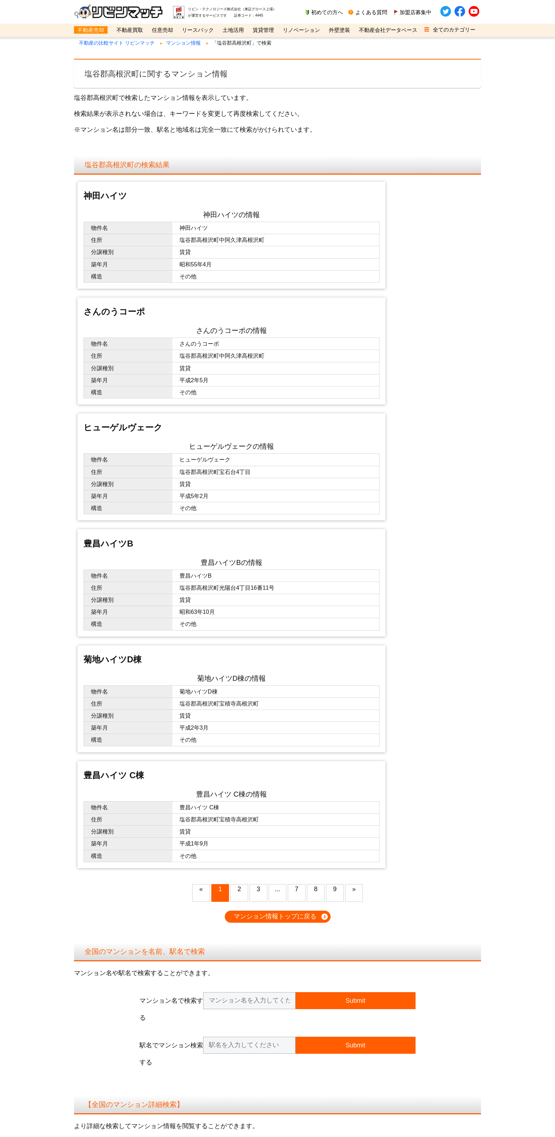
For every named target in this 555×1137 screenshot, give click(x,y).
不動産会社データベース (388, 30)
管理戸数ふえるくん (346, 1026)
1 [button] (220, 547)
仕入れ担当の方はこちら (225, 1005)
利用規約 (92, 1005)
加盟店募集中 (415, 12)
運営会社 (92, 998)
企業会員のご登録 (218, 998)
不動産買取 (129, 30)
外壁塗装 (339, 30)
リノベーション (301, 30)
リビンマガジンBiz (344, 1033)
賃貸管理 (263, 30)
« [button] (201, 547)
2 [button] (239, 547)
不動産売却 (91, 30)
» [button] (354, 547)
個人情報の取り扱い (103, 1012)
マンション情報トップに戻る (275, 574)
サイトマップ (96, 1033)
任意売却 (162, 30)
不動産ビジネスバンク (348, 1039)
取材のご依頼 (214, 1026)
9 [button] (335, 547)
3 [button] (258, 547)
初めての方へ (327, 12)
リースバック (198, 30)
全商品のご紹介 (216, 1012)
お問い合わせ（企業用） (225, 1019)
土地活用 (233, 30)
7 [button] (296, 547)
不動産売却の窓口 (343, 998)
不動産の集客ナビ (343, 1012)
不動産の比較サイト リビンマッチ (117, 43)
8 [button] (315, 547)
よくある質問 (371, 12)
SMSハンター (339, 1019)
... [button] (277, 547)
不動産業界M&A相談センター (355, 1005)
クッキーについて (101, 1019)
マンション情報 (183, 43)
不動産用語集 (96, 1026)
